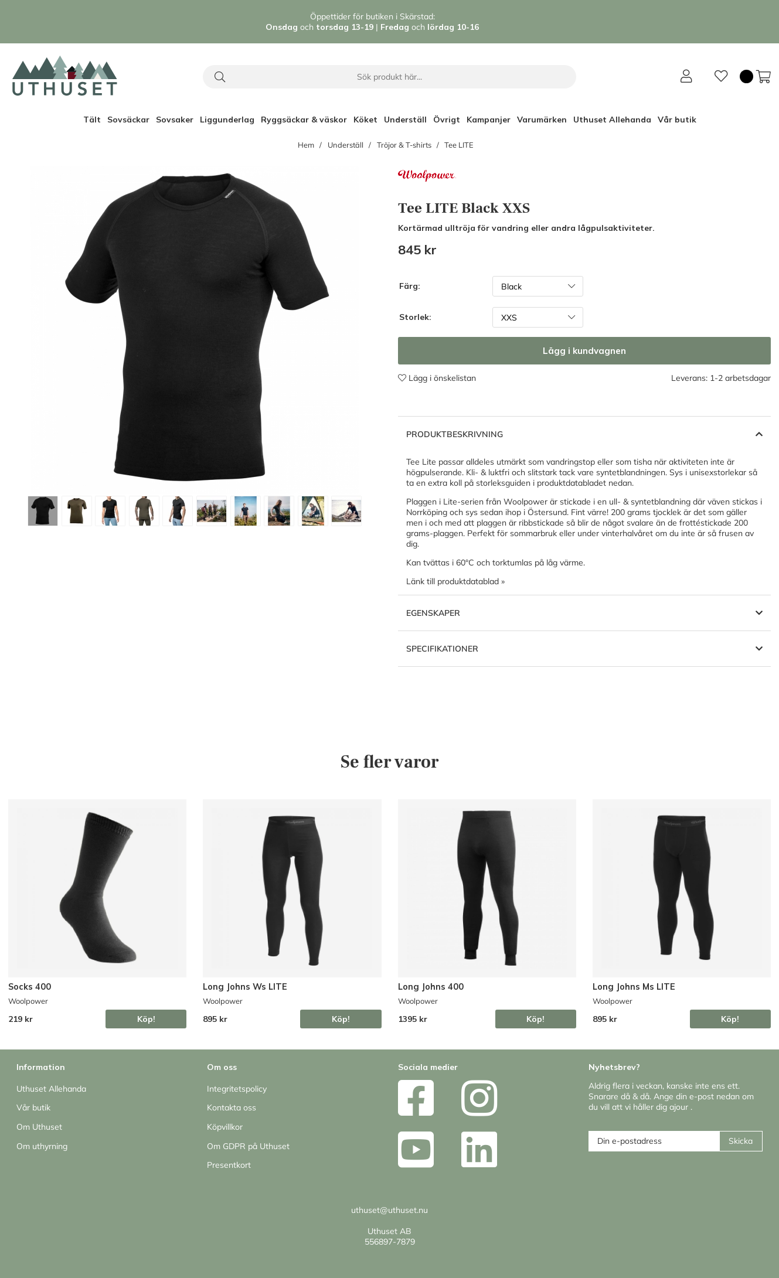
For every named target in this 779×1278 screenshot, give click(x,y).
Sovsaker (174, 119)
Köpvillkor (225, 1127)
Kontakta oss (231, 1107)
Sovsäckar (128, 119)
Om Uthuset (39, 1127)
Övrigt (446, 119)
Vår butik (677, 119)
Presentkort (229, 1165)
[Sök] (389, 76)
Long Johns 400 (431, 986)
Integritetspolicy (237, 1088)
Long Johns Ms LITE (634, 986)
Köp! (146, 1019)
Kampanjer (489, 119)
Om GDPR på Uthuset (248, 1146)
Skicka (741, 1141)
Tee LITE (459, 144)
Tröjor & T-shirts (404, 144)
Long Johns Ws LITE (245, 986)
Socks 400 (29, 986)
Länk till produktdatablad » (455, 581)
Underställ (405, 119)
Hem (306, 144)
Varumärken (542, 119)
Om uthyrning (41, 1146)
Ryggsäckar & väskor (304, 119)
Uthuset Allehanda (612, 119)
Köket (365, 119)
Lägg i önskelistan (437, 378)
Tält (92, 119)
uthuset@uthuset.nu (389, 1210)
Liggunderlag (227, 119)
